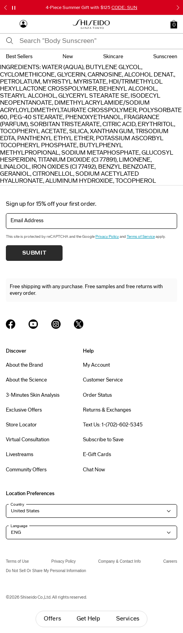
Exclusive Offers (24, 410)
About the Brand (24, 365)
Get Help (88, 619)
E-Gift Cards (97, 454)
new (68, 56)
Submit (34, 253)
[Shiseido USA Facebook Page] (10, 324)
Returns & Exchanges (107, 410)
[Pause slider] (14, 8)
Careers (170, 561)
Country (17, 504)
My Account (96, 365)
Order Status (97, 395)
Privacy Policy (107, 237)
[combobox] (98, 41)
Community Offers (26, 470)
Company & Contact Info (119, 561)
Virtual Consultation (27, 439)
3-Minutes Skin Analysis (32, 395)
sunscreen (165, 56)
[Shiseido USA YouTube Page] (33, 324)
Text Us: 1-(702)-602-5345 (113, 425)
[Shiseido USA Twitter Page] (78, 324)
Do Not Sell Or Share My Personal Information (46, 571)
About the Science (26, 380)
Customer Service (103, 380)
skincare (113, 56)
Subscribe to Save (103, 439)
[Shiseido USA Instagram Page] (56, 324)
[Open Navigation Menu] (10, 24)
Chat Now (94, 470)
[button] (173, 24)
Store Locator (21, 425)
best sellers (19, 56)
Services (128, 619)
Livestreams (19, 454)
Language (19, 526)
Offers (52, 619)
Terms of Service (141, 237)
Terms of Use (17, 561)
